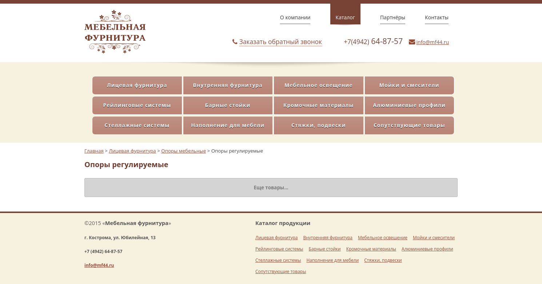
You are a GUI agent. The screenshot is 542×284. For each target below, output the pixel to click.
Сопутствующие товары (409, 125)
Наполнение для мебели (227, 125)
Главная (94, 150)
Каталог (345, 17)
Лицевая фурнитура (137, 85)
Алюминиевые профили (409, 105)
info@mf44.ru (433, 42)
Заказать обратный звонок (280, 41)
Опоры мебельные (183, 150)
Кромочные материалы (318, 105)
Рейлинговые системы (137, 105)
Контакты (437, 17)
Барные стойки (228, 105)
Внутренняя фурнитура (228, 85)
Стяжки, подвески (318, 125)
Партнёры (392, 17)
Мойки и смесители (409, 85)
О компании (295, 17)
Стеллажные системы (137, 125)
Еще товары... (271, 187)
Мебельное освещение (318, 85)
